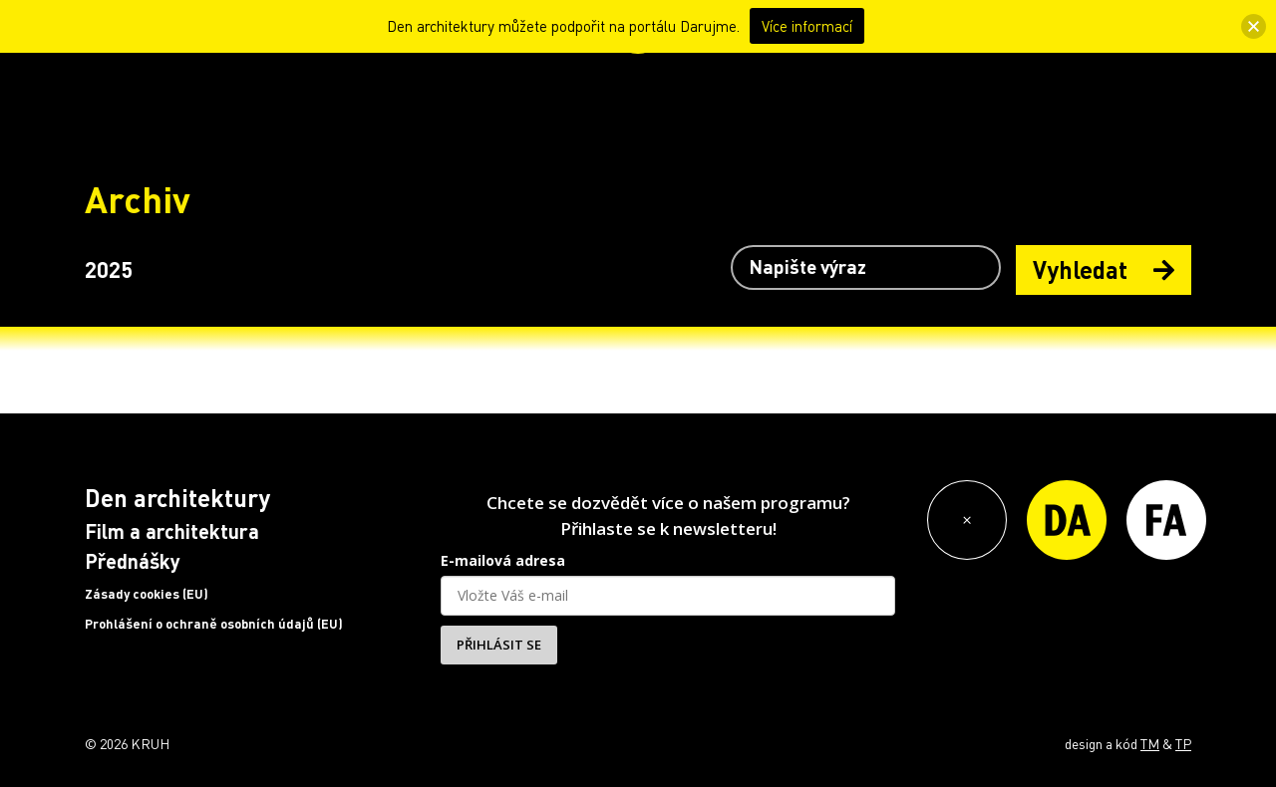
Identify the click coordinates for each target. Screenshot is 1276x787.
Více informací (807, 26)
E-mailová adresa (503, 560)
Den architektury (177, 497)
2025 (109, 269)
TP (1183, 743)
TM (1149, 743)
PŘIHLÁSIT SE (499, 645)
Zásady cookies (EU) (146, 594)
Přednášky (132, 561)
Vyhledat (1103, 269)
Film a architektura (172, 531)
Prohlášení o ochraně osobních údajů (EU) (214, 624)
